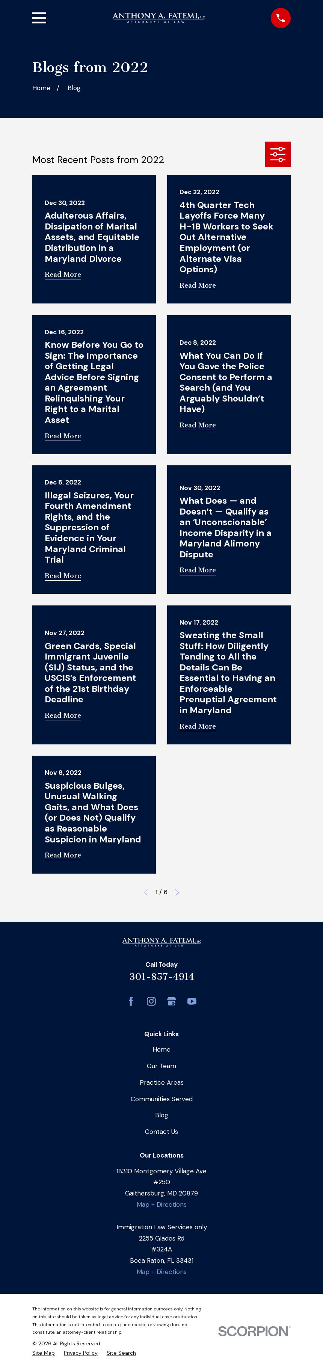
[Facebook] (131, 1001)
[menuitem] (43, 1353)
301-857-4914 (161, 976)
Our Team (161, 1066)
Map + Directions (162, 1204)
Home (161, 1049)
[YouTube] (191, 1001)
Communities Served (162, 1099)
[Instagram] (151, 1001)
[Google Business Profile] (171, 1001)
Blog (161, 1115)
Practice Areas (162, 1082)
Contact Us (161, 1132)
